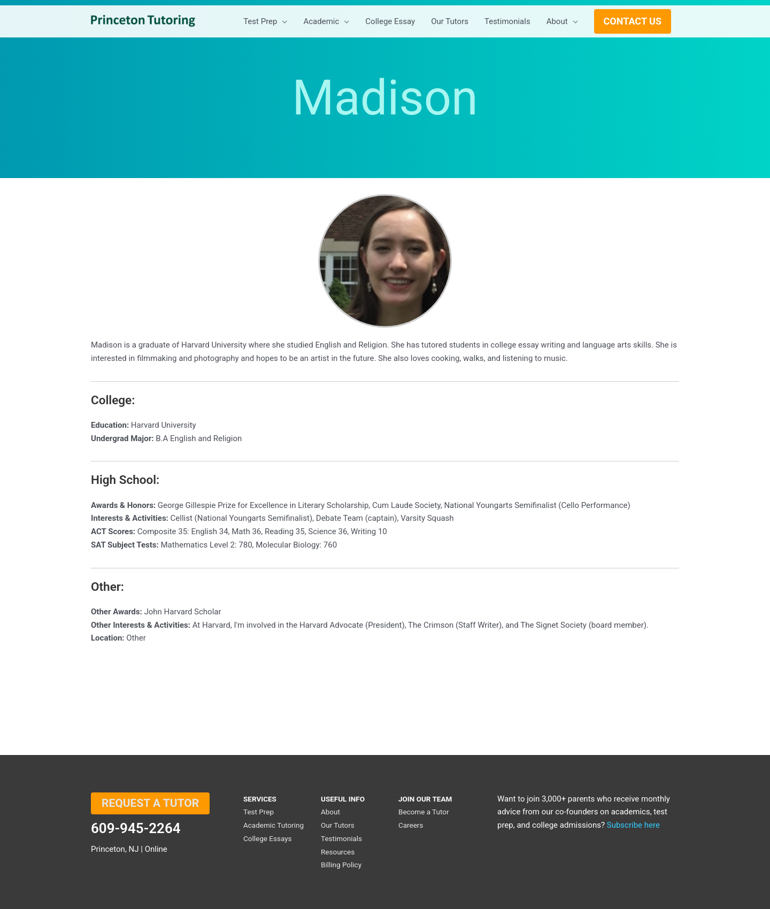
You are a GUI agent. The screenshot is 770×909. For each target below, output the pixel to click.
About (330, 811)
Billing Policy (341, 864)
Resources (338, 852)
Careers (410, 825)
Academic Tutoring (273, 825)
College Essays (267, 838)
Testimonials (341, 838)
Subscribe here (633, 825)
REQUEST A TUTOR (150, 803)
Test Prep (258, 811)
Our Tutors (338, 825)
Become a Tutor (423, 811)
